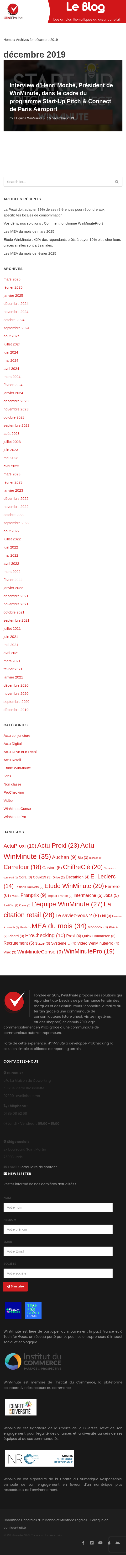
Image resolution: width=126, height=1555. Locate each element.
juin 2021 (11, 637)
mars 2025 (12, 279)
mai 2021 (11, 645)
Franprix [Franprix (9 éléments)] (34, 895)
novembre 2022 (16, 507)
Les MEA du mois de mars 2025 (29, 231)
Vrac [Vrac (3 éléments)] (10, 952)
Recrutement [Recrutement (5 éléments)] (19, 943)
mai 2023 (11, 458)
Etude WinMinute (17, 768)
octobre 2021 (14, 612)
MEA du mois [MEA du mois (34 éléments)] (59, 926)
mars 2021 (12, 661)
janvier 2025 (13, 295)
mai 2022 (11, 555)
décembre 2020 (16, 685)
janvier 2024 (13, 393)
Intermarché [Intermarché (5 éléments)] (88, 895)
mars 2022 (12, 572)
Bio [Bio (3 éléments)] (83, 858)
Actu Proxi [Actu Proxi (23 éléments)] (58, 845)
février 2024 (13, 385)
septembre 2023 (16, 425)
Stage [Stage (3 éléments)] (42, 943)
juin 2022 (11, 547)
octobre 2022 (14, 515)
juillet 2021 (12, 628)
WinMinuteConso (17, 809)
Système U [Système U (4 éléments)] (63, 943)
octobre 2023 (14, 417)
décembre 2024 (16, 303)
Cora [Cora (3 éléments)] (25, 877)
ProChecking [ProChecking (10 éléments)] (45, 935)
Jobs (7, 776)
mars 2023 (12, 474)
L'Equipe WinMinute (28, 118)
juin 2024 (11, 352)
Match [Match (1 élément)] (25, 927)
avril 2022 (11, 563)
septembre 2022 (16, 523)
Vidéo (8, 800)
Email (8, 1242)
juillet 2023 (12, 442)
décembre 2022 (16, 498)
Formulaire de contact (38, 1167)
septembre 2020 (16, 701)
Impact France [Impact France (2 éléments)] (60, 896)
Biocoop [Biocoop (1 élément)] (95, 857)
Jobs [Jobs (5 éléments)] (111, 895)
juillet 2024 (12, 344)
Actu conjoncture (17, 735)
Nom (7, 1198)
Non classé (12, 784)
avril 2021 (11, 653)
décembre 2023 (16, 401)
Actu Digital (13, 744)
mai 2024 (11, 360)
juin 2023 (11, 450)
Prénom (10, 1220)
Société (10, 1264)
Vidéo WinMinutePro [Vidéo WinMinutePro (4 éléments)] (98, 943)
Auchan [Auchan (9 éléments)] (64, 857)
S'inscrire (15, 1286)
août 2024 (12, 336)
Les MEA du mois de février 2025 (30, 253)
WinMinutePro (15, 817)
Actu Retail (12, 760)
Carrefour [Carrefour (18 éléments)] (22, 867)
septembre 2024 (16, 328)
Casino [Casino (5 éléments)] (52, 867)
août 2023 (12, 433)
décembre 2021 (16, 596)
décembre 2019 (16, 710)
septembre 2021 (16, 620)
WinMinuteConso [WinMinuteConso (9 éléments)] (40, 951)
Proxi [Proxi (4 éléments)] (73, 936)
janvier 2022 (13, 588)
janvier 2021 (13, 677)
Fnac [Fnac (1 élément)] (15, 895)
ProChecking (14, 792)
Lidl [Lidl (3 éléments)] (105, 916)
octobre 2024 (14, 320)
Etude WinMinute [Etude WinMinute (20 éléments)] (74, 885)
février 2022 (13, 580)
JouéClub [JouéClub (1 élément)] (11, 905)
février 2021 (13, 669)
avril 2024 (11, 368)
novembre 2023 (16, 409)
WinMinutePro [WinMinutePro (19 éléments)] (89, 951)
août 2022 (12, 531)
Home (8, 40)
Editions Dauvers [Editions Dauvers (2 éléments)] (29, 887)
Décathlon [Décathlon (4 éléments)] (78, 877)
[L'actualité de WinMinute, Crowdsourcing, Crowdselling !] (13, 11)
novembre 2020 (16, 693)
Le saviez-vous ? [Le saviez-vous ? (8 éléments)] (77, 915)
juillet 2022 (12, 539)
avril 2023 (11, 466)
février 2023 (13, 482)
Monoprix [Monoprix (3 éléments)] (98, 927)
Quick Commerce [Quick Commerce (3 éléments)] (98, 936)
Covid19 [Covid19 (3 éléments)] (42, 877)
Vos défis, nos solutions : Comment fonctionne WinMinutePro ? (54, 223)
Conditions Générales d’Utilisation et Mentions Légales (45, 1520)
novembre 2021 (16, 604)
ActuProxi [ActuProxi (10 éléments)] (20, 846)
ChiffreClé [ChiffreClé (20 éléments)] (83, 867)
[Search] (58, 182)
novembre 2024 (16, 312)
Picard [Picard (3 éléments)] (16, 936)
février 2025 (13, 287)
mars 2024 (12, 377)
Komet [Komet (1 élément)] (24, 905)
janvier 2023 (13, 490)
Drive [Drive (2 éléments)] (58, 877)
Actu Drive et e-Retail (20, 752)
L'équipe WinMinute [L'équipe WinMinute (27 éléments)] (67, 904)
